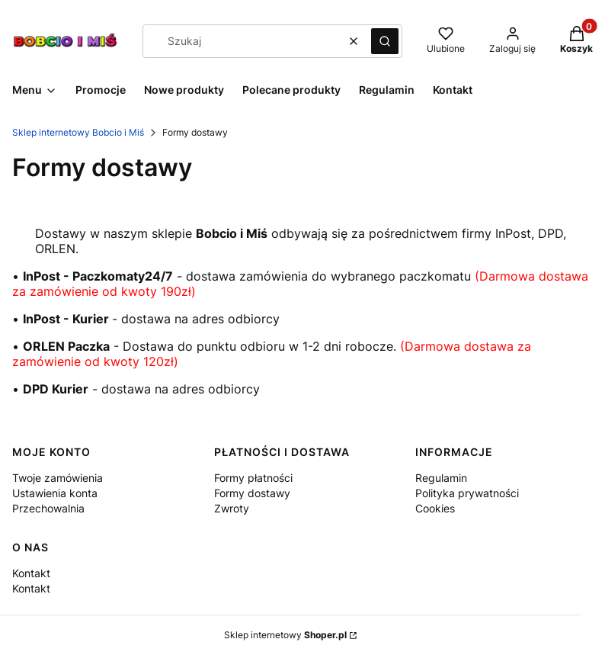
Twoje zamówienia (57, 477)
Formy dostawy (252, 492)
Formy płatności (253, 477)
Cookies (435, 508)
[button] (385, 41)
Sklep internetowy (285, 635)
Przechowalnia (48, 508)
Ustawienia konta (55, 492)
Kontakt (31, 573)
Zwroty (231, 508)
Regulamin (441, 477)
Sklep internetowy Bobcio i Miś (78, 132)
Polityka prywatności (467, 492)
